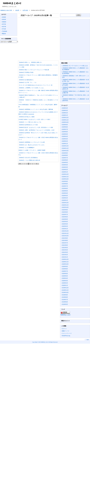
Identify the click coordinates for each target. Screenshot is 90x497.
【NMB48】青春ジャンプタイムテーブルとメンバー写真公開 (34, 69)
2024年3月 (65, 167)
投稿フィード (65, 331)
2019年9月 (65, 295)
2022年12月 (65, 202)
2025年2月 (65, 141)
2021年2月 (65, 254)
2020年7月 (65, 271)
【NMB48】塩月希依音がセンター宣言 (28, 124)
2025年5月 (65, 134)
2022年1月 (65, 228)
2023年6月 (65, 188)
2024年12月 (65, 146)
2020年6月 (65, 273)
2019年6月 (65, 302)
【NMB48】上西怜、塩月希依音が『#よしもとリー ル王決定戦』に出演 (36, 130)
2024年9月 (65, 153)
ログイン (64, 328)
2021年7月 (65, 243)
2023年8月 (65, 183)
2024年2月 (65, 169)
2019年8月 (65, 297)
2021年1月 (65, 257)
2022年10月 (65, 207)
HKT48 (4, 24)
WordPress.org (66, 335)
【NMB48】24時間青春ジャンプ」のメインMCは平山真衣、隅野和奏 (36, 109)
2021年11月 (65, 233)
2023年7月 (65, 186)
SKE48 (4, 19)
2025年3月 (65, 139)
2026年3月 (65, 110)
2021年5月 (65, 247)
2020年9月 (65, 266)
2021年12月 (65, 231)
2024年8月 (65, 155)
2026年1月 (65, 115)
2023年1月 (65, 200)
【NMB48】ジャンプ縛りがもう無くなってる (30, 122)
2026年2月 (65, 112)
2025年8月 (65, 127)
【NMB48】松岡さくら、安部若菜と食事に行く (30, 62)
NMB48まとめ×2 (12, 3)
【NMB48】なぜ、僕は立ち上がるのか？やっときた (31, 145)
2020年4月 (65, 278)
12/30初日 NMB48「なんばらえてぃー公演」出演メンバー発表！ (35, 119)
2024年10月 (65, 150)
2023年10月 (65, 179)
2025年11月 (65, 120)
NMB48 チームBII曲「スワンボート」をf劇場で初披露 (32, 150)
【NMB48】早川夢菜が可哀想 (26, 72)
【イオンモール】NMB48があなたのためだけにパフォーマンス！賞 (35, 85)
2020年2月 (65, 283)
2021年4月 (65, 250)
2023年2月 (65, 198)
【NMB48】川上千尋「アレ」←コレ (28, 82)
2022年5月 (65, 219)
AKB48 (4, 17)
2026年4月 (65, 108)
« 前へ (20, 163)
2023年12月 (65, 174)
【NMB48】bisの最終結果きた (26, 79)
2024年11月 (65, 148)
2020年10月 (65, 264)
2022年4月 (65, 221)
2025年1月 (65, 143)
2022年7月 (65, 214)
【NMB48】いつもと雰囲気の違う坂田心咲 (29, 160)
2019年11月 (65, 290)
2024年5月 (65, 162)
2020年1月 (65, 285)
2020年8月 (65, 268)
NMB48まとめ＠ (66, 315)
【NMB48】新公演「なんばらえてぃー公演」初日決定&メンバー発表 (36, 127)
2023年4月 (65, 193)
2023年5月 (65, 191)
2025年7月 (65, 129)
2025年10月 (65, 122)
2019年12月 (65, 287)
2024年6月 (65, 160)
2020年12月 (65, 259)
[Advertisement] (38, 38)
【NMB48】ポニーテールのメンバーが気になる (75, 65)
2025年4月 (65, 136)
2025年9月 (65, 124)
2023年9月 (65, 181)
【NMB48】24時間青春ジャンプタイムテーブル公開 (32, 142)
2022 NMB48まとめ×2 (43, 342)
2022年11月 (65, 205)
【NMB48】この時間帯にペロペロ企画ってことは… (31, 87)
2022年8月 (65, 212)
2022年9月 (65, 209)
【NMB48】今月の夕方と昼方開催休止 (28, 157)
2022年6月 (65, 216)
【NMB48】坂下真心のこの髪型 (26, 116)
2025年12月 (65, 117)
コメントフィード (67, 333)
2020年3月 (65, 280)
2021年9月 (65, 238)
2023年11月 (65, 176)
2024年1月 (65, 172)
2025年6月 (65, 131)
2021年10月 (65, 235)
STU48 (4, 29)
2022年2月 (65, 226)
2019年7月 (65, 299)
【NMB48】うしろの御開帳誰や (26, 147)
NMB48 (4, 22)
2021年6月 (65, 245)
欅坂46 (4, 33)
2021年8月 (65, 240)
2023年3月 (65, 195)
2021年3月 (65, 252)
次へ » (37, 163)
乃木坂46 (4, 31)
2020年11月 (65, 261)
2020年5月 (65, 276)
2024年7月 (65, 157)
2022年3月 (65, 224)
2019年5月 (65, 304)
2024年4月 (65, 164)
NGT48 (4, 26)
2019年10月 (65, 292)
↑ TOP (87, 339)
